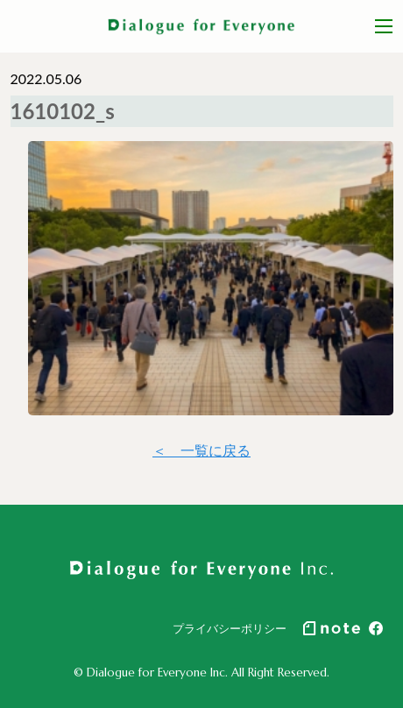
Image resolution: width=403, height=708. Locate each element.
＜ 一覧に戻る (201, 450)
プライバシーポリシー (229, 628)
